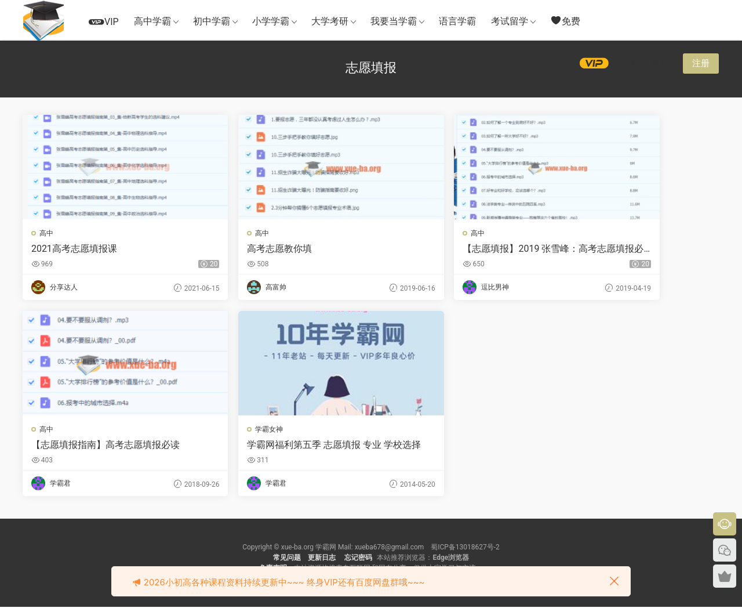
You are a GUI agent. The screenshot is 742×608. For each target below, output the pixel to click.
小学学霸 (270, 21)
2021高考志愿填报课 (75, 248)
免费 (565, 21)
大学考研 (329, 21)
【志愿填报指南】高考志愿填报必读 (631, 249)
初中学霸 (211, 21)
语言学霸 (457, 21)
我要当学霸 (393, 21)
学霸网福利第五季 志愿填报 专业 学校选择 (105, 445)
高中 (47, 233)
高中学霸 (152, 21)
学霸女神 (54, 430)
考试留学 (509, 21)
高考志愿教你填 (241, 248)
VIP (104, 21)
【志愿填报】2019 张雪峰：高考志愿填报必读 (457, 249)
